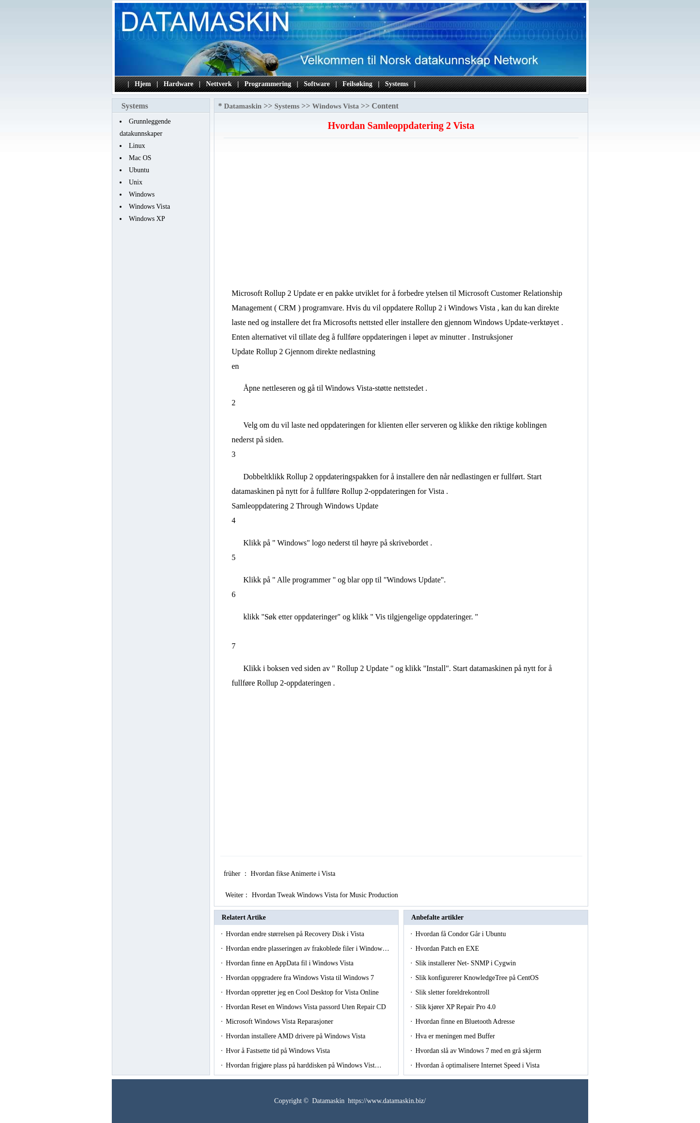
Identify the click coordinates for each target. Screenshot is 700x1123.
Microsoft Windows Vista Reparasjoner (280, 1021)
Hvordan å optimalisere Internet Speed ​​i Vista (478, 1065)
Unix (135, 182)
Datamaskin (243, 106)
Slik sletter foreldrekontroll (453, 992)
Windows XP (147, 218)
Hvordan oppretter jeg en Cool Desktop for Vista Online (303, 992)
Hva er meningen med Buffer (455, 1036)
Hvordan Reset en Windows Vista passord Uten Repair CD (306, 1007)
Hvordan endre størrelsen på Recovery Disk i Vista (296, 934)
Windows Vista (149, 206)
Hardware (178, 84)
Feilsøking (357, 84)
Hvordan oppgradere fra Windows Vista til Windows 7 (300, 977)
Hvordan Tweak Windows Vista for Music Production (326, 895)
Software (317, 84)
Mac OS (140, 158)
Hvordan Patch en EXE (448, 948)
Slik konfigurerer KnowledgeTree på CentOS (477, 977)
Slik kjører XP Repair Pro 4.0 (456, 1007)
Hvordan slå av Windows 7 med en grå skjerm (478, 1050)
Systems (396, 84)
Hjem (143, 84)
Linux (137, 145)
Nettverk (219, 84)
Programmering (268, 84)
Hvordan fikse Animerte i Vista (293, 873)
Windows (142, 194)
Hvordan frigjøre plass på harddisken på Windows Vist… (303, 1065)
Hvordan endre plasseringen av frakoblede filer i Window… (307, 948)
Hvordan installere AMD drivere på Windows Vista (296, 1036)
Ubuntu (139, 170)
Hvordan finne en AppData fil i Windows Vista (290, 963)
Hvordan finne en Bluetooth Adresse (465, 1021)
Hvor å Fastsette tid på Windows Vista (279, 1050)
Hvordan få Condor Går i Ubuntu (461, 934)
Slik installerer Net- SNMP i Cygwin (466, 963)
